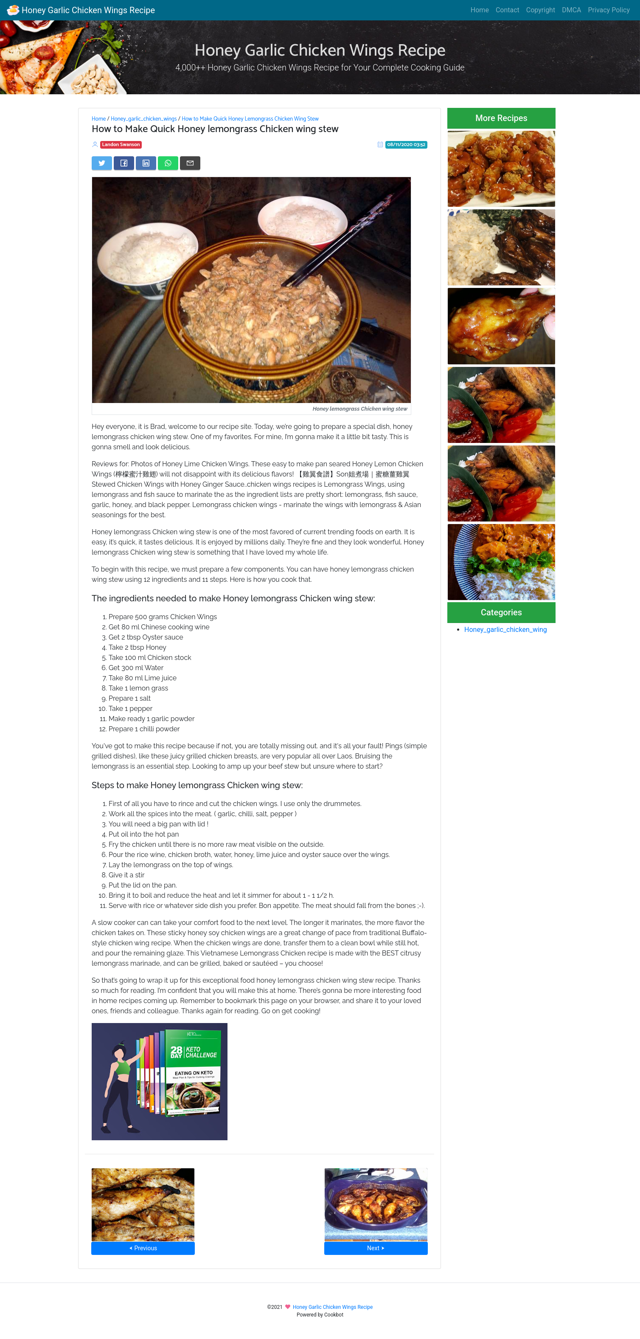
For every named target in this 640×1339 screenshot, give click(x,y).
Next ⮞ (376, 1248)
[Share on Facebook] (124, 163)
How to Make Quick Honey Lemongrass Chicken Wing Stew (250, 119)
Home (480, 10)
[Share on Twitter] (102, 163)
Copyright (540, 10)
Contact (507, 10)
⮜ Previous (143, 1248)
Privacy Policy (609, 10)
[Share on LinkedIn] (146, 163)
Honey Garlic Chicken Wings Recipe (81, 10)
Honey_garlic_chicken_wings (144, 119)
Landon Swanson (121, 145)
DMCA (571, 10)
